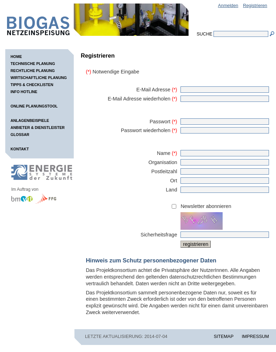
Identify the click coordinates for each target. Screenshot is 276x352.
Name (167, 153)
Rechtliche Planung (33, 71)
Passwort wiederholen (149, 130)
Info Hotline (24, 92)
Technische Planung (33, 63)
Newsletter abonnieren (205, 206)
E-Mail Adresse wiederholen (142, 99)
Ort (173, 180)
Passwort (163, 121)
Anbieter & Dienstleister (38, 127)
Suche (204, 34)
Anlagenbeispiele (30, 120)
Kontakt (20, 149)
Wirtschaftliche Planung (39, 78)
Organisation (163, 162)
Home (16, 56)
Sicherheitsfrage (158, 234)
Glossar (20, 134)
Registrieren (255, 5)
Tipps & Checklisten (32, 85)
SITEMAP (224, 336)
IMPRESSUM (255, 336)
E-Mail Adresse (156, 89)
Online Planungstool (34, 106)
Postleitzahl (164, 171)
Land (171, 190)
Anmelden (228, 5)
